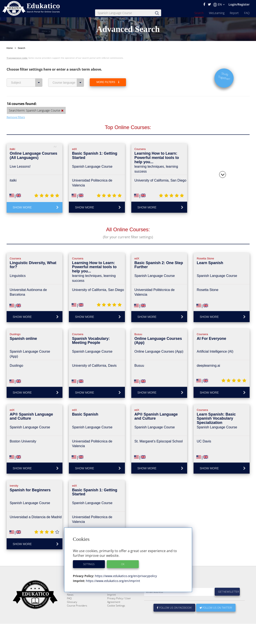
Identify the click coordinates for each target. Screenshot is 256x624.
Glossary (72, 602)
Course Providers (77, 606)
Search (199, 13)
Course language (68, 72)
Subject (26, 72)
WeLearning (216, 13)
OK (122, 564)
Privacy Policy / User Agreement (119, 600)
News (70, 595)
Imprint (111, 595)
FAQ (247, 13)
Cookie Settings (116, 606)
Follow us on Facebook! (174, 608)
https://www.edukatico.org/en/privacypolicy (125, 576)
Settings (89, 564)
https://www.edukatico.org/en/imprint (112, 581)
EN (219, 4)
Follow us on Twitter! (216, 608)
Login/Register (239, 4)
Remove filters (16, 107)
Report (234, 13)
